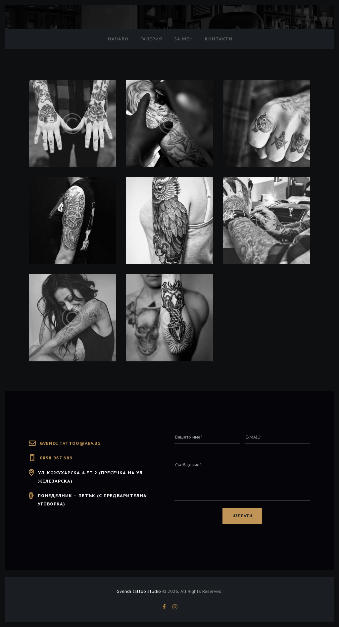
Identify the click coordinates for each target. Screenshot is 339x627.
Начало (118, 39)
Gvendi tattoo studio (139, 592)
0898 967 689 (56, 458)
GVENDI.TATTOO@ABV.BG (71, 443)
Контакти (218, 39)
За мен (183, 39)
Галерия (151, 39)
